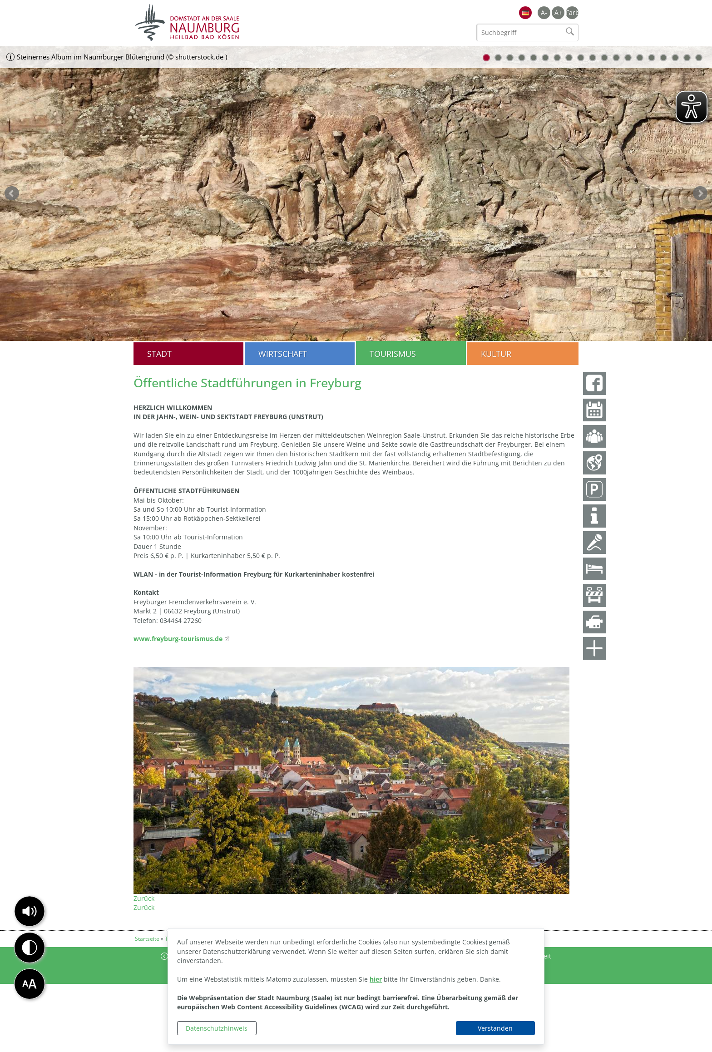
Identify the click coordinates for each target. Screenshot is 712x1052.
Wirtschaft (282, 353)
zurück (12, 193)
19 (698, 57)
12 (616, 57)
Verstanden (495, 1028)
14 (639, 57)
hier (376, 979)
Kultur (496, 353)
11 (604, 57)
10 (592, 57)
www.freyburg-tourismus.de (178, 638)
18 (687, 57)
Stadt (159, 353)
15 (651, 57)
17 (675, 57)
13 (628, 57)
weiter (700, 193)
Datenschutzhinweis (216, 1028)
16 (663, 57)
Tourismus (393, 353)
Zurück (144, 898)
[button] (29, 911)
